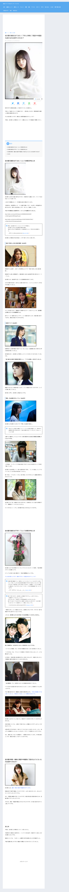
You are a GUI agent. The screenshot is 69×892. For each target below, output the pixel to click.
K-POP (52, 7)
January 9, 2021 (30, 605)
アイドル (33, 7)
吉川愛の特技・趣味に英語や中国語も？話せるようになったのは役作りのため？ (24, 151)
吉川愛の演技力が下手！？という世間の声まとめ (17, 149)
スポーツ (38, 7)
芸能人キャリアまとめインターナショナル (16, 3)
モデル (42, 7)
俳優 (26, 7)
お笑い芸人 (15, 10)
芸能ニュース (16, 7)
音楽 (29, 7)
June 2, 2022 (29, 590)
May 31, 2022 (26, 233)
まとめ (8, 154)
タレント (22, 7)
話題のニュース (9, 7)
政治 (11, 10)
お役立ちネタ (5, 10)
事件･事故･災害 (58, 7)
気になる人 (47, 7)
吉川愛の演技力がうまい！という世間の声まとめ (17, 147)
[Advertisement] (24, 22)
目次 (4, 7)
